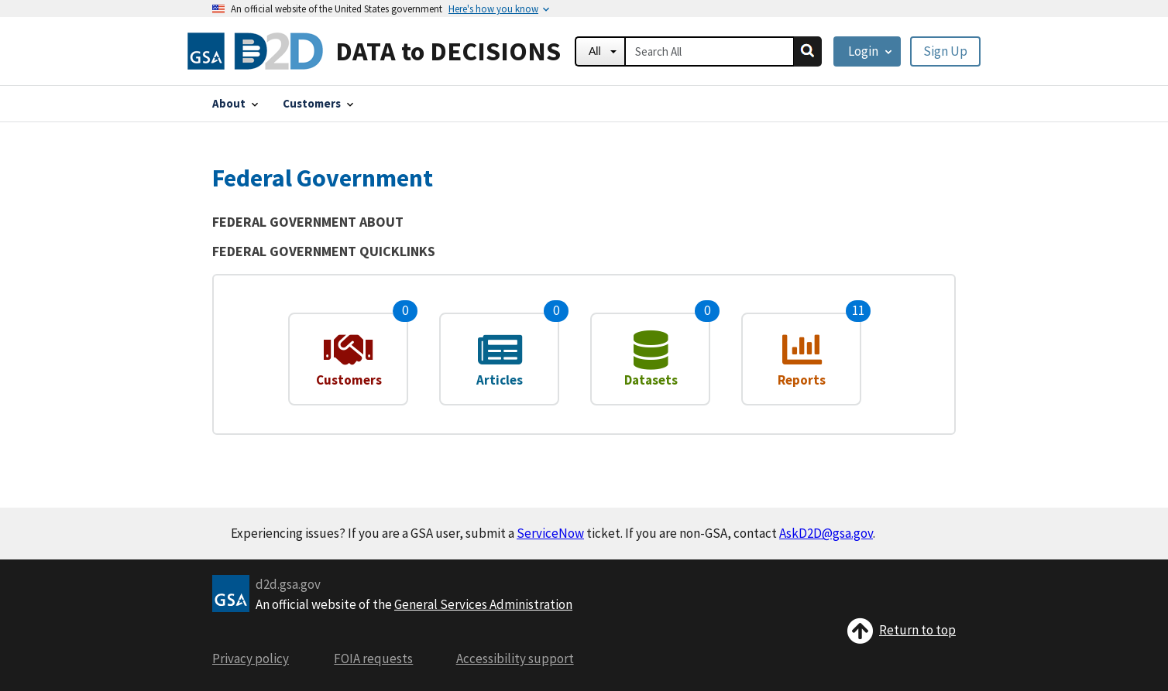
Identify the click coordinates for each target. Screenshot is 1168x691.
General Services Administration (483, 604)
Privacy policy (250, 658)
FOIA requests (373, 658)
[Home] (255, 51)
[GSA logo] (230, 591)
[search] (808, 51)
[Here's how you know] (493, 8)
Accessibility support (515, 658)
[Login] (867, 51)
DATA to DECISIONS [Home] (448, 50)
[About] (235, 103)
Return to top (901, 629)
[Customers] (318, 103)
